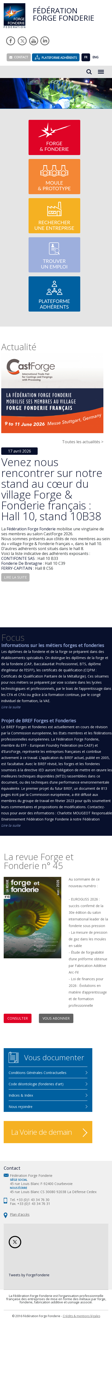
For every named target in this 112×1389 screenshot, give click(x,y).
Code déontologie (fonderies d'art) (36, 1084)
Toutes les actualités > (82, 441)
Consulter (17, 1018)
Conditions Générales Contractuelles (37, 1072)
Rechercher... (89, 71)
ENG (95, 57)
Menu (101, 69)
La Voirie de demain (41, 1132)
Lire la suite (10, 707)
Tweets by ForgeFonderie (29, 1275)
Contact (18, 57)
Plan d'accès (20, 1214)
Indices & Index (21, 1095)
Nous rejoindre (20, 1106)
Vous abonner (56, 1018)
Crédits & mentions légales (81, 1316)
